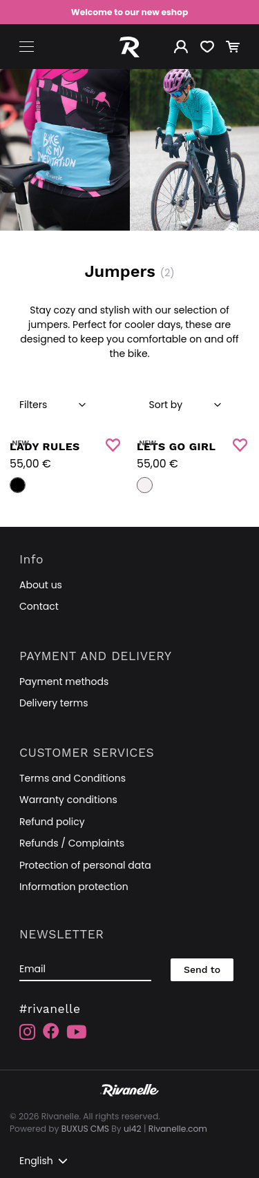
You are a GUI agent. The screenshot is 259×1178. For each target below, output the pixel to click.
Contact (39, 606)
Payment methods (63, 681)
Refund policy (52, 822)
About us (40, 585)
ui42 (133, 1128)
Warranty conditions (68, 800)
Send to (202, 969)
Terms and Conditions (72, 778)
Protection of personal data (85, 865)
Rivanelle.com (177, 1128)
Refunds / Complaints (71, 843)
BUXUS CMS (85, 1128)
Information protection (73, 887)
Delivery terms (53, 703)
